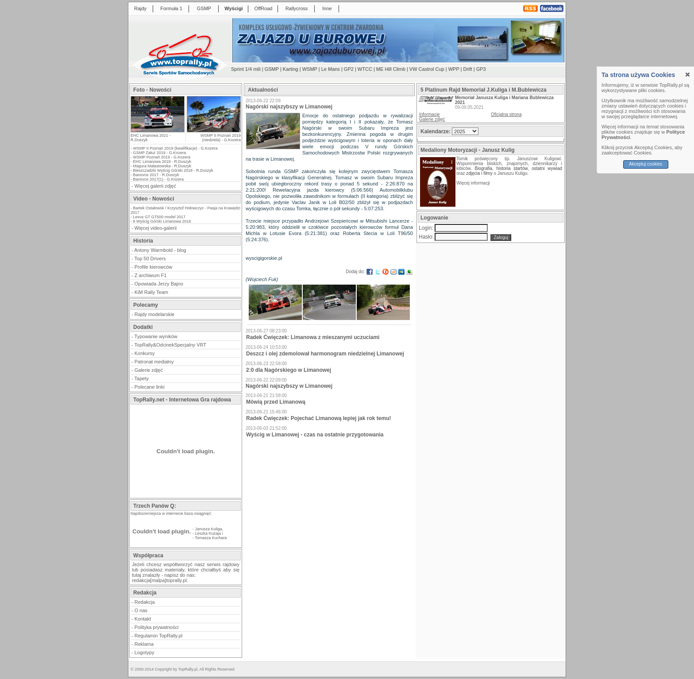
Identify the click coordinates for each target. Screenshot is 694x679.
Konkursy (145, 353)
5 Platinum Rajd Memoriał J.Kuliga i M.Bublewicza (483, 90)
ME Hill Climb (390, 69)
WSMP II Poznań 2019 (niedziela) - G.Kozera (220, 137)
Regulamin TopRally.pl (158, 635)
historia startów (511, 168)
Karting (290, 69)
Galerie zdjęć (149, 370)
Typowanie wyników (156, 336)
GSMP (204, 8)
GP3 (481, 69)
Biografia (483, 168)
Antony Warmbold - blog (160, 250)
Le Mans (330, 69)
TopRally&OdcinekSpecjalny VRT (170, 344)
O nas (141, 610)
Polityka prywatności (157, 627)
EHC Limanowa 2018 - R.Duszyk (162, 161)
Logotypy (144, 652)
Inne (327, 8)
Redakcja (145, 602)
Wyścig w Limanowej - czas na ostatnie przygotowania (315, 435)
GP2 (349, 69)
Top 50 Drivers (150, 258)
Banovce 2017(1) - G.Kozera (158, 179)
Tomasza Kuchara (211, 538)
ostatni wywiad (547, 168)
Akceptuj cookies (645, 164)
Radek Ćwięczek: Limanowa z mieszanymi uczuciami (312, 337)
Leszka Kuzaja (208, 533)
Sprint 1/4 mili (246, 69)
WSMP (309, 69)
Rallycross (296, 8)
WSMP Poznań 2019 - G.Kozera (161, 157)
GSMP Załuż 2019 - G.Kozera (159, 152)
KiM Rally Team (151, 292)
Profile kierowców (154, 267)
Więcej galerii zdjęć (155, 186)
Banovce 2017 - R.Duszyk (156, 175)
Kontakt (143, 618)
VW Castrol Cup (426, 69)
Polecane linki (150, 387)
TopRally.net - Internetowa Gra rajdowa (182, 400)
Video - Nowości (153, 199)
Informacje (429, 114)
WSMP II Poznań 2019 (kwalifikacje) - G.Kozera (175, 148)
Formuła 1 (171, 8)
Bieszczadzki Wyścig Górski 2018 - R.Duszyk (173, 170)
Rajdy (140, 8)
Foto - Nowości (152, 90)
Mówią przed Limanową (275, 402)
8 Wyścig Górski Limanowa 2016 (162, 221)
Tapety (142, 378)
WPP (453, 69)
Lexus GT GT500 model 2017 (159, 217)
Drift (467, 69)
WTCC (365, 69)
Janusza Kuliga (208, 529)
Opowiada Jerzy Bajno (159, 283)
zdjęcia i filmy (479, 173)
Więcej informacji (473, 183)
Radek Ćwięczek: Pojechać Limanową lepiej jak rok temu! (318, 418)
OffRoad (263, 8)
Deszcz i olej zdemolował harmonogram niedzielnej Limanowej (325, 354)
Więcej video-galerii (156, 228)
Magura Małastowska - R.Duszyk (162, 166)
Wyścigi (233, 8)
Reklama (144, 644)
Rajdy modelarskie (154, 314)
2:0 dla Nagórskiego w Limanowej (288, 370)
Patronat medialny (154, 361)
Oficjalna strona (506, 114)
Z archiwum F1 (151, 275)
